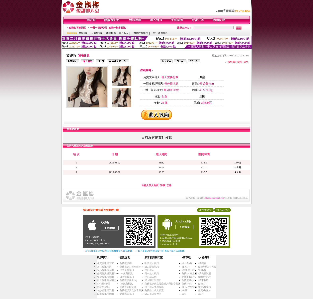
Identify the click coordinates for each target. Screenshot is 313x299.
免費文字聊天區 (77, 27)
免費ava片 (187, 283)
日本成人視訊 (152, 273)
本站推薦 (111, 33)
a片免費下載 (188, 270)
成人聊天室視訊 (153, 280)
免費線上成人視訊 (154, 290)
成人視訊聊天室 (153, 293)
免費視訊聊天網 (105, 276)
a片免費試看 (204, 273)
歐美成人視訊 (152, 263)
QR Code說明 (222, 210)
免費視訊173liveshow (130, 266)
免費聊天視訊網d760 (108, 273)
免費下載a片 (188, 276)
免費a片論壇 (204, 287)
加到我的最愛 (235, 61)
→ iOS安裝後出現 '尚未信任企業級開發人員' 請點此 (107, 251)
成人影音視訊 (152, 266)
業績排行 (83, 33)
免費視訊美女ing (128, 280)
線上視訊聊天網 (105, 293)
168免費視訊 (126, 283)
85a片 (201, 293)
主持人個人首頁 (150, 185)
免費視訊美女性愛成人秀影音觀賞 (162, 283)
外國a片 (202, 270)
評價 (162, 185)
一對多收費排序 (139, 33)
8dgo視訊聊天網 (105, 270)
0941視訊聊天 (104, 266)
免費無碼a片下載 (207, 266)
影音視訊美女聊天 (106, 280)
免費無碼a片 (188, 280)
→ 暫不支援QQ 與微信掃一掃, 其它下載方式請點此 (159, 251)
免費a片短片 (204, 290)
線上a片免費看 (189, 287)
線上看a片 (187, 263)
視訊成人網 (150, 276)
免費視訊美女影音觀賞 (132, 290)
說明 (246, 61)
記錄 (169, 185)
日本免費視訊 (127, 276)
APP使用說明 (205, 210)
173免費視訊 (126, 273)
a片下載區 (203, 280)
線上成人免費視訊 (154, 287)
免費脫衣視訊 (127, 293)
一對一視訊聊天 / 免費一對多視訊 (108, 27)
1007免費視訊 (127, 270)
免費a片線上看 (189, 273)
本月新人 (123, 33)
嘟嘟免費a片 (204, 276)
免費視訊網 (126, 263)
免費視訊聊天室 (105, 263)
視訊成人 (149, 270)
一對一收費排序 (159, 33)
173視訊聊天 (103, 287)
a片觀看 (202, 263)
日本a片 (186, 266)
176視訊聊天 (103, 283)
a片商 (184, 290)
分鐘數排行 (97, 33)
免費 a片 (202, 283)
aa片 (184, 293)
